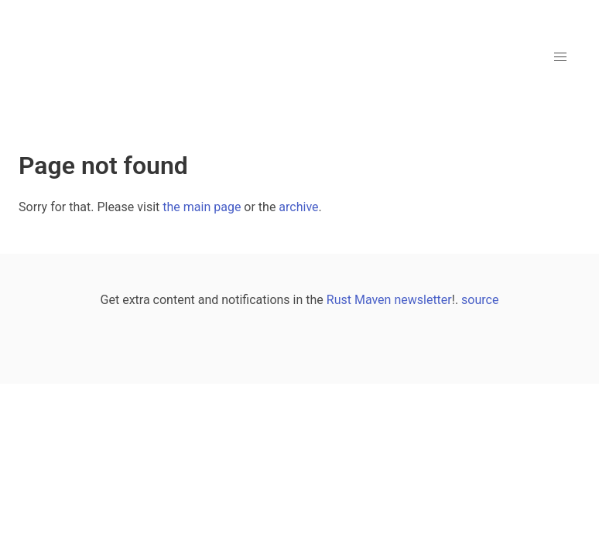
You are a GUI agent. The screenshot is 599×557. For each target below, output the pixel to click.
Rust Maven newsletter (389, 299)
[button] (560, 57)
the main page (202, 207)
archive (298, 207)
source (479, 299)
